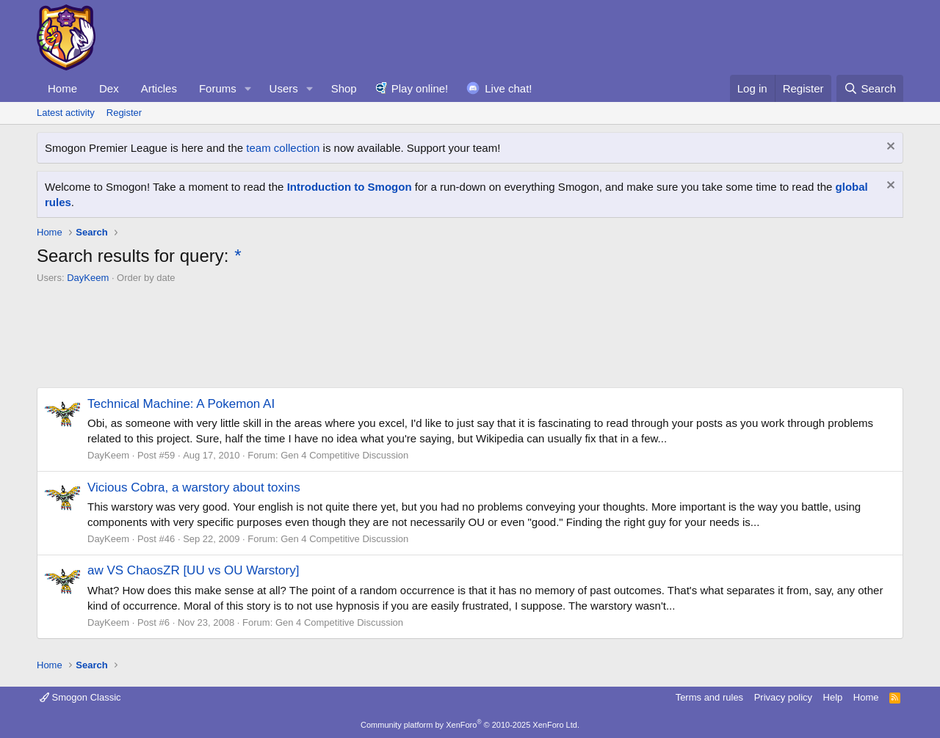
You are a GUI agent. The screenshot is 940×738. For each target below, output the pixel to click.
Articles (159, 88)
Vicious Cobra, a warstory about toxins (193, 487)
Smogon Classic (80, 697)
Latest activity (66, 112)
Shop (344, 88)
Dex (109, 88)
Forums (217, 88)
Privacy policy (783, 697)
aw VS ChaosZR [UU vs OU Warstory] (193, 570)
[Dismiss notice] (889, 148)
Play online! (420, 88)
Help (833, 697)
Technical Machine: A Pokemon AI (181, 404)
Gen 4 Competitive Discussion (344, 455)
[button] (248, 88)
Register (124, 112)
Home (62, 88)
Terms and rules (709, 697)
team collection (282, 148)
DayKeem (88, 277)
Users (284, 88)
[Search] (869, 88)
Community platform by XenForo (470, 724)
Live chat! (508, 88)
